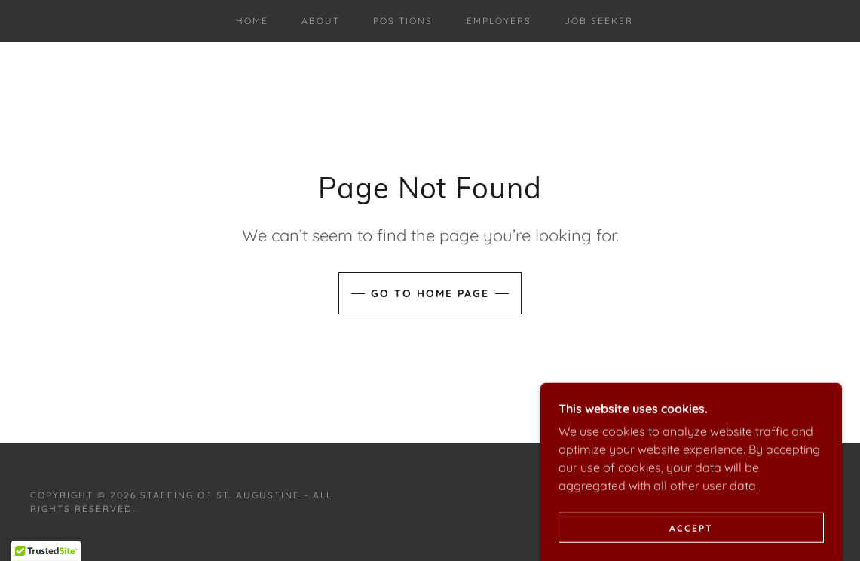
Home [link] (252, 20)
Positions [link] (403, 20)
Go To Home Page (430, 293)
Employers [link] (499, 20)
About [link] (320, 20)
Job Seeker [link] (599, 20)
